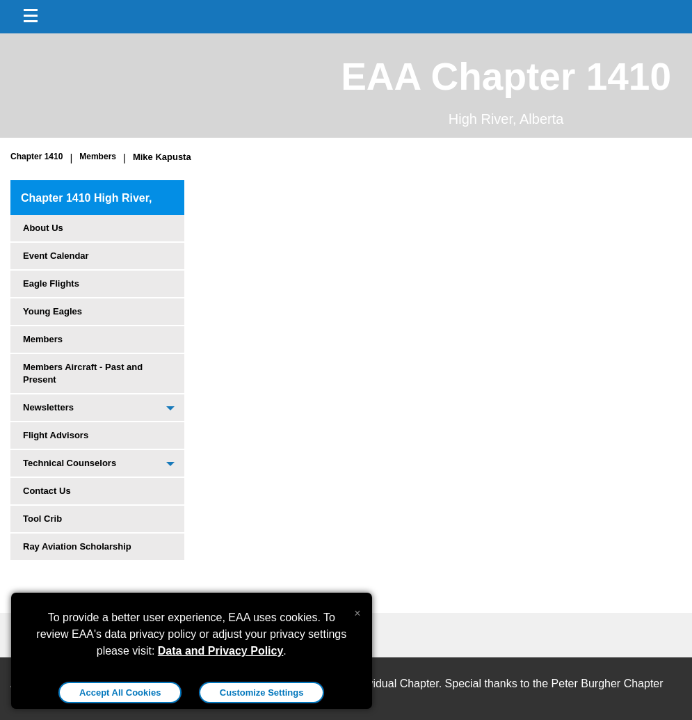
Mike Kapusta (162, 157)
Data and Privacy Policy (221, 651)
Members (97, 156)
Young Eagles (52, 311)
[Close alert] (357, 610)
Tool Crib (42, 518)
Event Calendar (56, 255)
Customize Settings (262, 692)
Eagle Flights (51, 283)
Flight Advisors (55, 435)
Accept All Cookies (120, 692)
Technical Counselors (69, 463)
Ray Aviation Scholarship (77, 546)
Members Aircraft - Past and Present (83, 373)
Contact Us (47, 491)
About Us (43, 228)
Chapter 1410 (36, 156)
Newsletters (48, 407)
